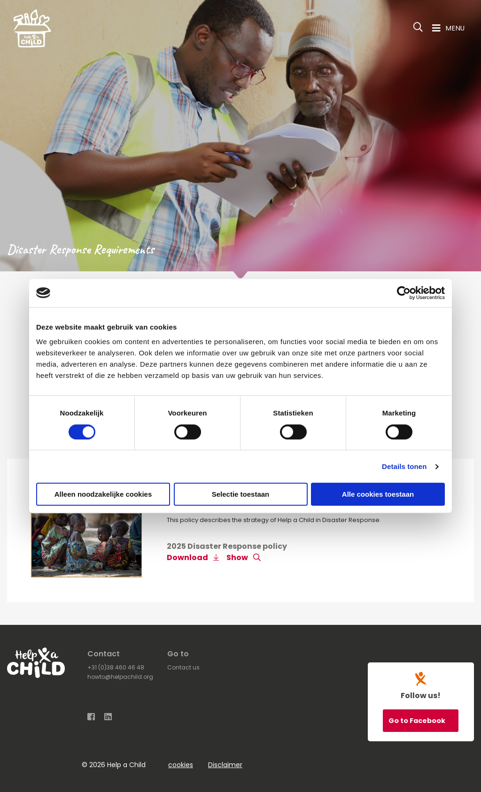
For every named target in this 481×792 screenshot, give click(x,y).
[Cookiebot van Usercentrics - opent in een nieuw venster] (404, 293)
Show (243, 557)
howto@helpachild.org (120, 677)
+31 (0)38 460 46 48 (115, 667)
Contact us (183, 667)
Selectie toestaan (241, 494)
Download (193, 557)
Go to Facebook (417, 720)
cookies (180, 764)
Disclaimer (225, 764)
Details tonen (404, 466)
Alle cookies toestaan (378, 494)
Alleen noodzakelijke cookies (103, 494)
